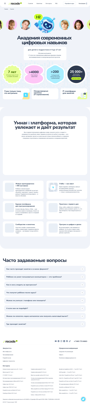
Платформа (82, 3)
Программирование (8, 354)
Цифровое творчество (9, 361)
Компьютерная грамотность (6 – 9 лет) (12, 369)
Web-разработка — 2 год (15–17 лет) (68, 393)
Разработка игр (7, 358)
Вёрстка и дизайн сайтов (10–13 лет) (40, 375)
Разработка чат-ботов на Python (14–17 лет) (42, 391)
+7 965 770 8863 (80, 341)
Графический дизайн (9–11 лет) (38, 369)
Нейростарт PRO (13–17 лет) (10, 387)
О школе (30, 3)
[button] (5, 3)
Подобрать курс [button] (69, 3)
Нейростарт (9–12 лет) (8, 384)
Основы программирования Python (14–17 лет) (42, 382)
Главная (6, 9)
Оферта (61, 354)
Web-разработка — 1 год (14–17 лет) (68, 390)
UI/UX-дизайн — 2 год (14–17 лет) (67, 372)
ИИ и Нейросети (7, 351)
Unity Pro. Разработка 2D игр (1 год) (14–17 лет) (70, 378)
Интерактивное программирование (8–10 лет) (14, 378)
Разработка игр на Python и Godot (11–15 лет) (42, 385)
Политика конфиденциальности (67, 358)
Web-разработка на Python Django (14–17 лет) (42, 388)
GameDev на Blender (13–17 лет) (67, 387)
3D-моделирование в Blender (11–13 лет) (69, 384)
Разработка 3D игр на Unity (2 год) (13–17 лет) (70, 381)
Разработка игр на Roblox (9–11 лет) (11, 390)
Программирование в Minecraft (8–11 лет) (13, 381)
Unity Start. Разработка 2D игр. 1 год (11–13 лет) (70, 375)
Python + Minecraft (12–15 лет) (38, 394)
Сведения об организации (66, 351)
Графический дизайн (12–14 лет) (38, 372)
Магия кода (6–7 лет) (8, 372)
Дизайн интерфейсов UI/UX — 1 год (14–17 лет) (70, 369)
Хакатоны (39, 3)
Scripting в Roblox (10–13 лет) (10, 393)
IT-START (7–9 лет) (7, 375)
